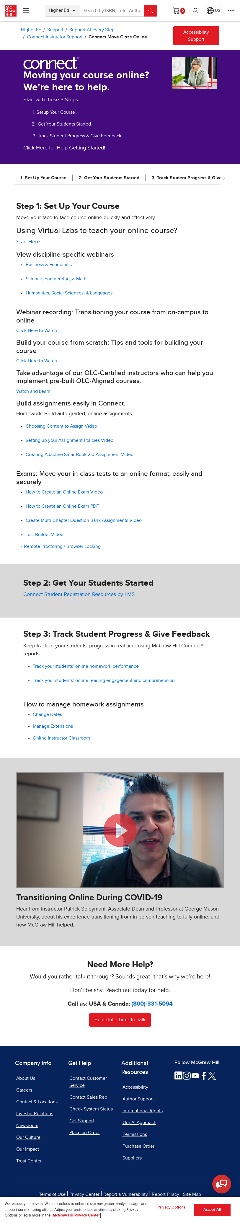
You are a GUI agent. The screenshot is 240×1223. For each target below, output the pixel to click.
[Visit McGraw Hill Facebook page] (204, 1075)
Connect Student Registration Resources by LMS (79, 594)
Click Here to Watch (36, 361)
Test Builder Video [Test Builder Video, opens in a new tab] (45, 534)
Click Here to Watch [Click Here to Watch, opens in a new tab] (37, 330)
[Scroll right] (224, 178)
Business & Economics (49, 264)
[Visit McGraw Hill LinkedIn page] (178, 1075)
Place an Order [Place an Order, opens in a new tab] (84, 1132)
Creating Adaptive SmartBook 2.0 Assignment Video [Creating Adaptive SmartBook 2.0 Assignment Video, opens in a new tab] (80, 454)
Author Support (138, 1099)
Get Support (81, 1120)
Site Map (192, 1194)
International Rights (143, 1110)
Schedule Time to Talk (120, 1019)
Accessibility (135, 1087)
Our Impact (27, 1149)
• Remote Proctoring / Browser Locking (61, 546)
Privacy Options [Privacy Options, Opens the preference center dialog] (171, 1207)
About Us (25, 1078)
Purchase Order (138, 1146)
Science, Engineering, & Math (57, 278)
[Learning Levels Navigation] (26, 10)
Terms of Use (52, 1194)
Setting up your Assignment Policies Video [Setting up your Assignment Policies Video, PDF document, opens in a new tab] (70, 440)
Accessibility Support (196, 36)
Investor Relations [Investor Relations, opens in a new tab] (34, 1113)
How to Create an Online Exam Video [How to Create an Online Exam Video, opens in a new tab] (65, 492)
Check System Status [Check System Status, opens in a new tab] (91, 1109)
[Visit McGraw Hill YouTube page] (195, 1075)
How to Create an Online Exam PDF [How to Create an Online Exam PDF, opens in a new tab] (63, 506)
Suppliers (132, 1158)
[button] (195, 10)
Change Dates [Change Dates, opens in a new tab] (47, 714)
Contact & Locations (37, 1102)
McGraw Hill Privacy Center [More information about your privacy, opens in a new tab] (76, 1215)
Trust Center (29, 1161)
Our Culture (28, 1137)
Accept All (212, 1210)
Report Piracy (165, 1194)
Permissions (135, 1134)
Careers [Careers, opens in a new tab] (24, 1090)
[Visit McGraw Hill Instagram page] (187, 1075)
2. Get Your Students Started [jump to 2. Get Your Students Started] (109, 177)
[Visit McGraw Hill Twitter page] (212, 1075)
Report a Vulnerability (125, 1194)
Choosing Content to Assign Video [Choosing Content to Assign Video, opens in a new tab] (61, 426)
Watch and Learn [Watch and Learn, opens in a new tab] (34, 391)
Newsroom (27, 1125)
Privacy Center (84, 1194)
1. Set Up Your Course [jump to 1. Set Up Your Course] (43, 177)
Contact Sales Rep (88, 1097)
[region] (120, 1210)
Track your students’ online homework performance (86, 666)
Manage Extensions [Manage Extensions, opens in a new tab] (53, 726)
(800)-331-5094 (152, 1004)
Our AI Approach (139, 1122)
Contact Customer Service (88, 1082)
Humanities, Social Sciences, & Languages (70, 293)
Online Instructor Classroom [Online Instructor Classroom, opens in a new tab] (61, 738)
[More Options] (231, 10)
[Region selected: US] (213, 10)
